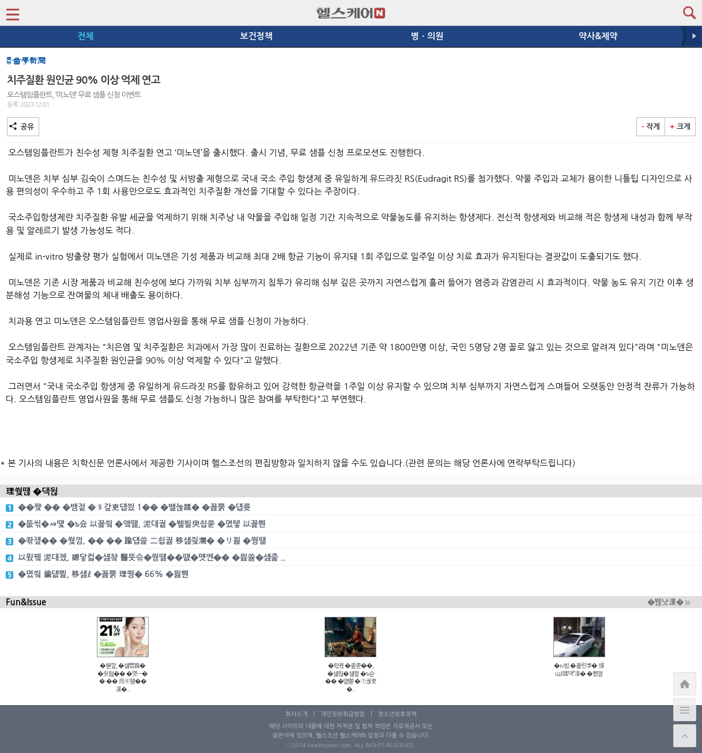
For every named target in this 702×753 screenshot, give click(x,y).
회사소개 (296, 714)
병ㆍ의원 (427, 36)
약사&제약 (598, 36)
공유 (23, 126)
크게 (680, 126)
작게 (650, 126)
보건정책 (256, 36)
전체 (85, 36)
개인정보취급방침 (342, 714)
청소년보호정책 (397, 714)
